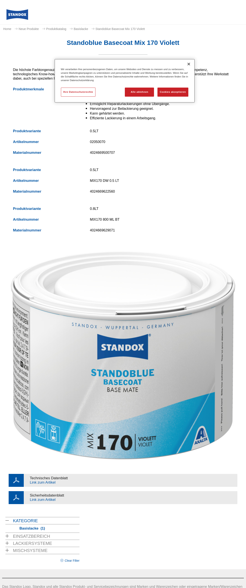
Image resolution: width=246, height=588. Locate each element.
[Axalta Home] (17, 15)
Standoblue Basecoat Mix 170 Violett (120, 29)
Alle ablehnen (139, 92)
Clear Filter (72, 560)
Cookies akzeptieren (173, 92)
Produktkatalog (56, 29)
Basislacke (81, 29)
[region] (124, 81)
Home (7, 29)
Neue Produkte (29, 29)
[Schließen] (189, 64)
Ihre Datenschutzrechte (78, 92)
